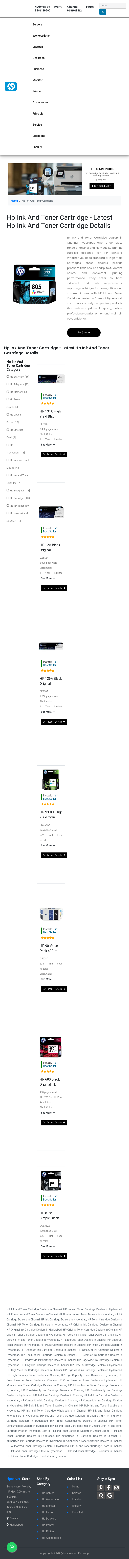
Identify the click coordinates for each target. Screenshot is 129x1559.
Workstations (41, 35)
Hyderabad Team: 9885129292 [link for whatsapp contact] (48, 8)
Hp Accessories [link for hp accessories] (49, 1537)
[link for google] (110, 1495)
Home (14, 200)
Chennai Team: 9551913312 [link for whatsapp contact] (80, 8)
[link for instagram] (116, 1488)
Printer (37, 91)
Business (38, 69)
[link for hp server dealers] (11, 86)
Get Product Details (54, 454)
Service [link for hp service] (37, 124)
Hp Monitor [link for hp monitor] (46, 1505)
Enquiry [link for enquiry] (74, 1505)
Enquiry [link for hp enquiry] (37, 147)
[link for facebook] (108, 1488)
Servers (37, 24)
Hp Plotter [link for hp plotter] (45, 1531)
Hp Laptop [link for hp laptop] (45, 1512)
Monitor (37, 80)
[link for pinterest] (100, 1488)
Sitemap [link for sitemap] (84, 1553)
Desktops (39, 58)
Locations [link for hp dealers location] (39, 135)
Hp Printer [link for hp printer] (45, 1525)
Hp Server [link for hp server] (45, 1493)
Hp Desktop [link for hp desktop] (46, 1518)
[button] (48, 444)
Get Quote (84, 332)
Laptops (38, 46)
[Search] (112, 6)
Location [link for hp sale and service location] (74, 1499)
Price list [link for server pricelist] (75, 1512)
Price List (38, 113)
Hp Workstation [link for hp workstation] (48, 1499)
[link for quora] (101, 1495)
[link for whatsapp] (12, 1547)
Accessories (40, 102)
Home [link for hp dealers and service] (73, 1486)
